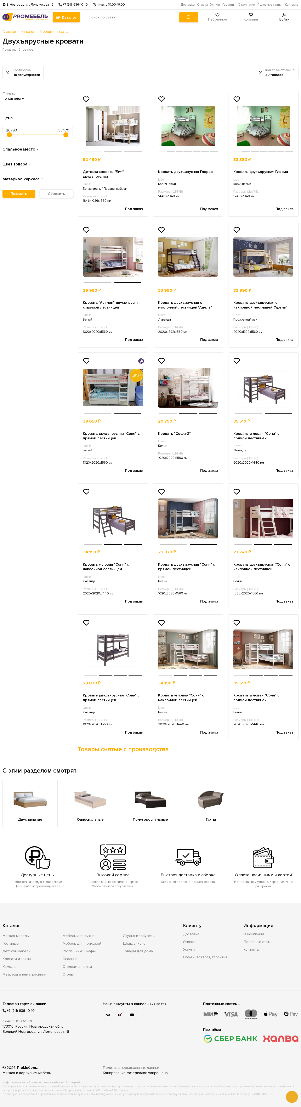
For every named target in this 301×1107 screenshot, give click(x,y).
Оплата (202, 5)
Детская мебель (16, 951)
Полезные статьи (270, 5)
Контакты (292, 5)
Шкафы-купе (134, 943)
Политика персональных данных (131, 1067)
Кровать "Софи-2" (174, 433)
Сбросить (56, 193)
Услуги (215, 5)
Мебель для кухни (78, 935)
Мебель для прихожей (82, 943)
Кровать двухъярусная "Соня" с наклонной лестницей (261, 566)
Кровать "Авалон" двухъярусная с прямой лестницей (112, 305)
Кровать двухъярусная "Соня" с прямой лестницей (111, 436)
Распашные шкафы (79, 951)
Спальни (70, 958)
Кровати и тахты (16, 958)
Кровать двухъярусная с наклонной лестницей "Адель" (185, 305)
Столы (68, 974)
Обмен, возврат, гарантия (205, 957)
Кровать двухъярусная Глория (185, 171)
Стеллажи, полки (77, 966)
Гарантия (228, 5)
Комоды (9, 966)
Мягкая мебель (15, 935)
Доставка (188, 5)
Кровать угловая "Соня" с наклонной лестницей (106, 566)
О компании (246, 5)
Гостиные (10, 943)
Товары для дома (138, 951)
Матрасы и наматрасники (24, 974)
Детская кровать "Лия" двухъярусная (103, 174)
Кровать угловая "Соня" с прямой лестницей (256, 436)
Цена (7, 117)
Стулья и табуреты (139, 935)
